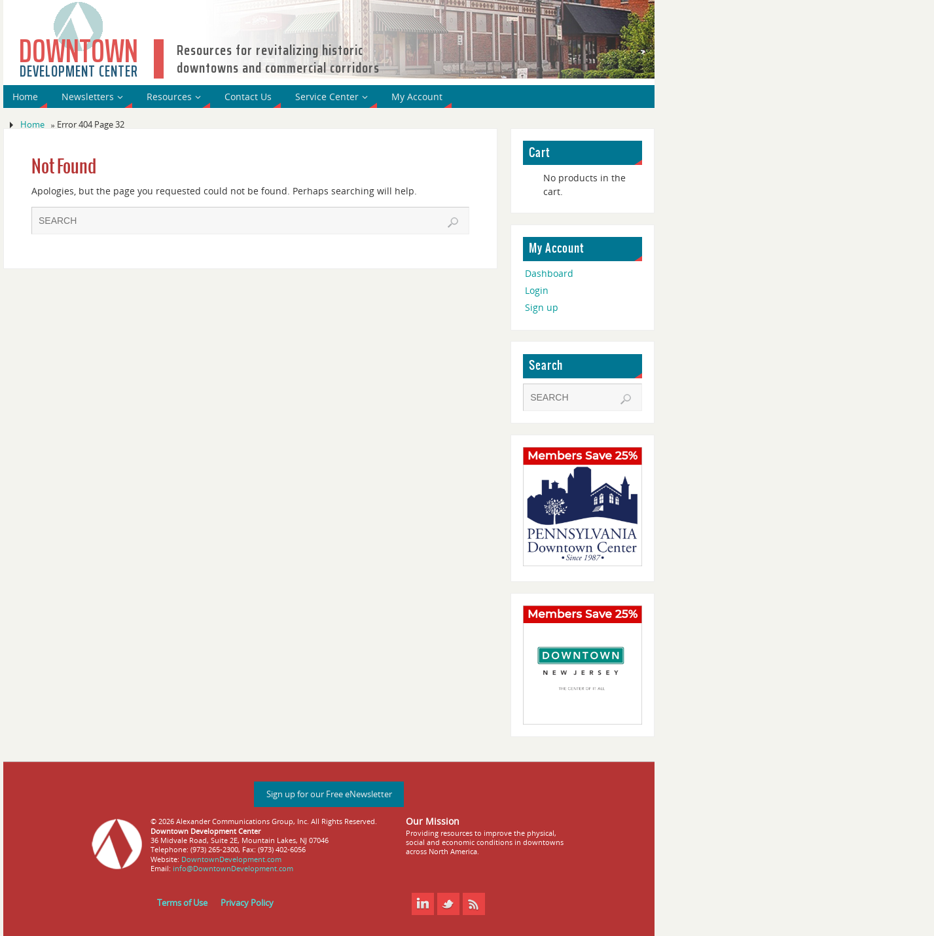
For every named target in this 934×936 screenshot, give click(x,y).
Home (32, 124)
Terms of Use (182, 903)
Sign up (541, 307)
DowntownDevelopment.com (231, 859)
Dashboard (549, 273)
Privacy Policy (247, 903)
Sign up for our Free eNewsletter (329, 794)
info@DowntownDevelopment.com (233, 868)
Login (536, 290)
